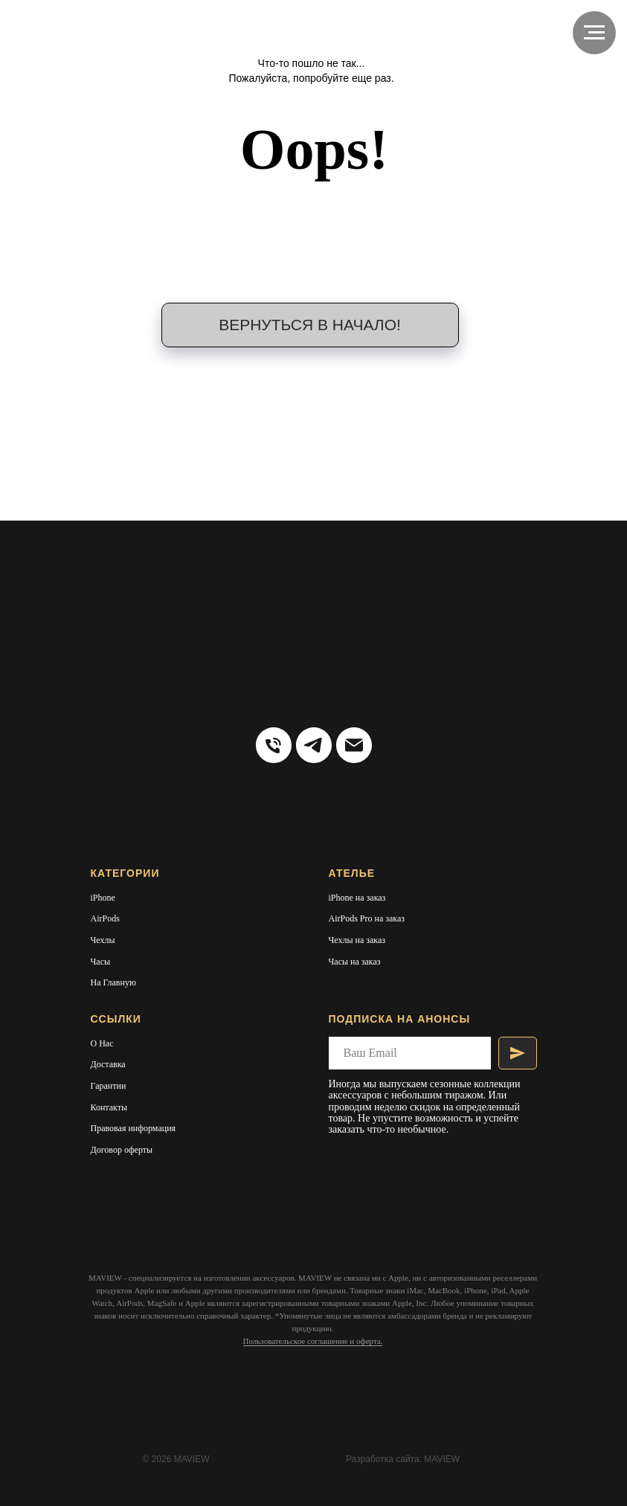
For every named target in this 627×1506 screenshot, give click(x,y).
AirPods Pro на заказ (367, 918)
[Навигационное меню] (594, 32)
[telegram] (314, 745)
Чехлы (103, 940)
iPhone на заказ (357, 897)
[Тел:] (274, 745)
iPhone (103, 897)
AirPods (105, 918)
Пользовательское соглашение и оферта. (313, 1340)
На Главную (113, 982)
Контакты (109, 1107)
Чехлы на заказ (357, 940)
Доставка (108, 1064)
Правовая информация (133, 1128)
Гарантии (108, 1086)
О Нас (102, 1043)
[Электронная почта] (354, 745)
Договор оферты (122, 1150)
